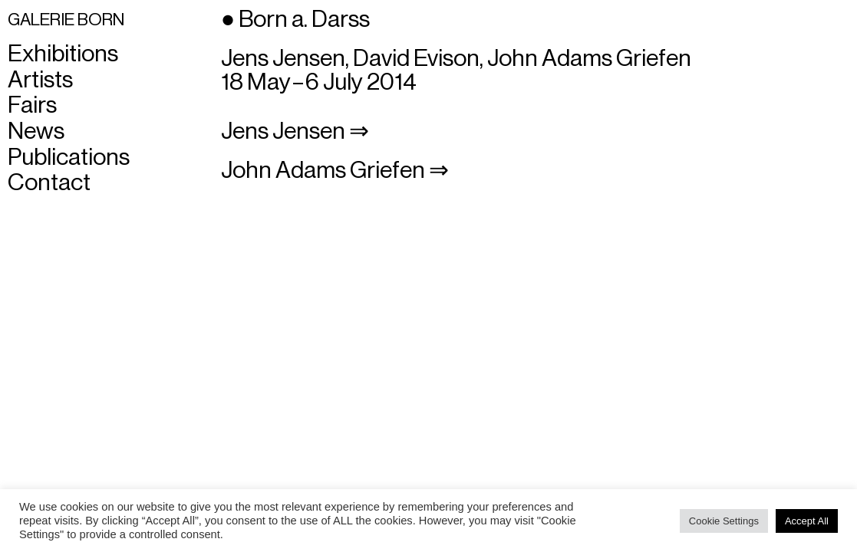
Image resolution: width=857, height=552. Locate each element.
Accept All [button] (807, 521)
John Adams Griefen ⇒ (335, 170)
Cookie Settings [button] (724, 521)
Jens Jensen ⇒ (295, 131)
